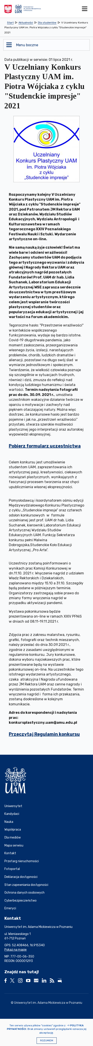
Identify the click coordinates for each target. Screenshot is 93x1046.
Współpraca (12, 829)
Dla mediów (12, 837)
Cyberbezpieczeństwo (20, 900)
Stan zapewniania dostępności (26, 885)
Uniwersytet (13, 806)
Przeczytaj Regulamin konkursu (44, 734)
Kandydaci (11, 814)
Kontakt (10, 853)
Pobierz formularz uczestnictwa (45, 446)
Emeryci (10, 908)
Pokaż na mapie (15, 950)
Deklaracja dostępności (20, 877)
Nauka (8, 822)
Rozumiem (46, 1040)
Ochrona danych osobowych (24, 892)
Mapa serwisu (13, 845)
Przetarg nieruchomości (21, 861)
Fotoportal (12, 869)
